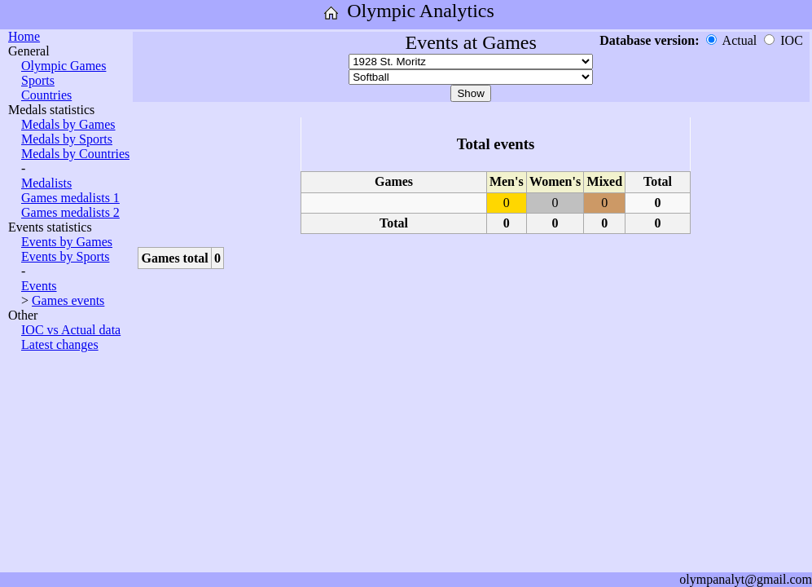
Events (39, 286)
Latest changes (60, 344)
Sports (38, 80)
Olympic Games (63, 66)
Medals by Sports (66, 139)
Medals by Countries (75, 154)
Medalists (46, 183)
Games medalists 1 (70, 198)
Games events (68, 300)
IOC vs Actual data (71, 330)
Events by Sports (65, 256)
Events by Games (66, 242)
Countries (46, 95)
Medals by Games (68, 124)
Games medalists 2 (70, 212)
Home (24, 36)
